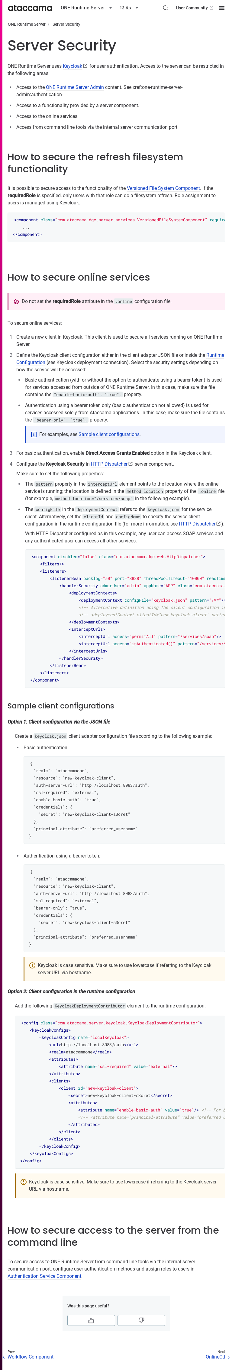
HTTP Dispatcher (109, 464)
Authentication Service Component (44, 1276)
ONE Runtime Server (27, 24)
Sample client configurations (109, 434)
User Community (195, 7)
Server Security (66, 24)
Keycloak (72, 66)
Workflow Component (30, 1357)
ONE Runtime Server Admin (75, 87)
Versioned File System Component (163, 188)
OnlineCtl (215, 1357)
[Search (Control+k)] (165, 7)
